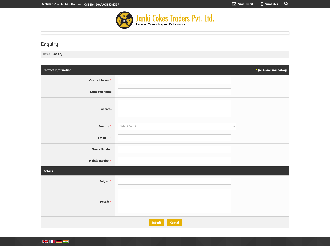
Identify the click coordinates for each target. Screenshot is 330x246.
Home (46, 54)
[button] (68, 4)
